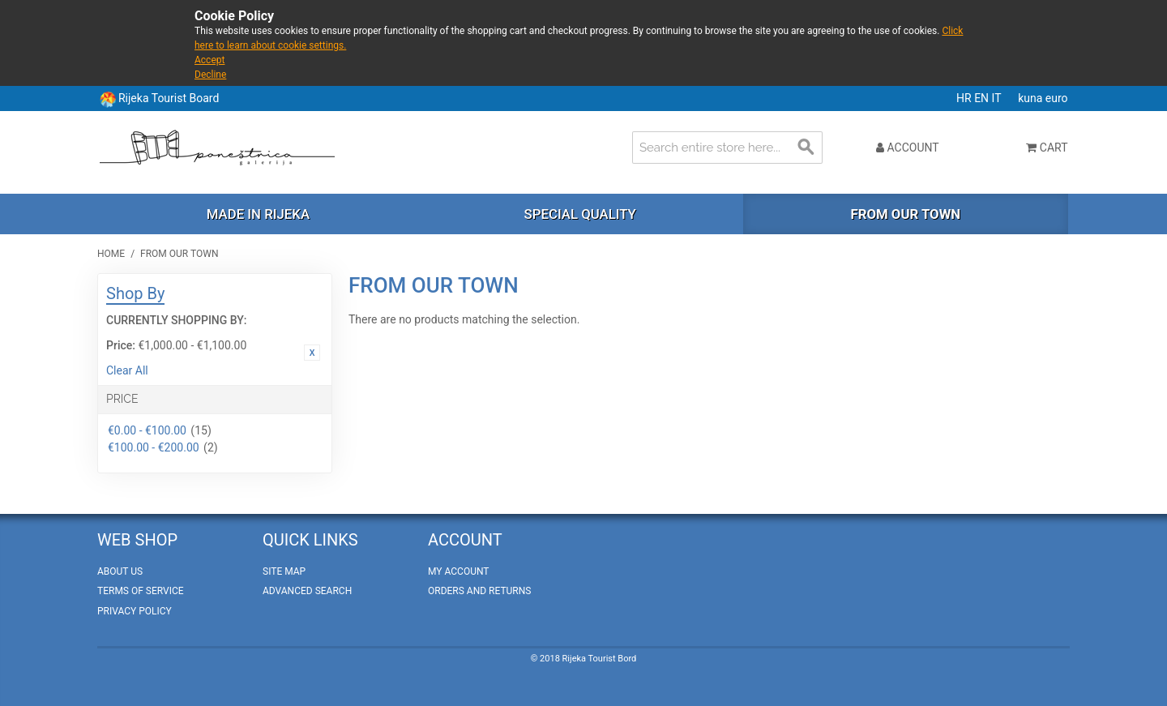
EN (982, 98)
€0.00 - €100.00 (147, 430)
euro (1056, 98)
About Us (120, 571)
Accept (209, 60)
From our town (905, 214)
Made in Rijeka (258, 214)
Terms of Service (140, 591)
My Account (458, 571)
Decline (210, 74)
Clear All (127, 370)
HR (965, 98)
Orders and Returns (479, 591)
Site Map (284, 571)
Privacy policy (134, 611)
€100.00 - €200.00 (153, 447)
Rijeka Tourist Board (168, 98)
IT (998, 98)
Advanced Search (307, 591)
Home (111, 253)
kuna (1031, 98)
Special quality (580, 214)
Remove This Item (312, 352)
